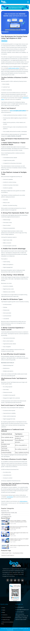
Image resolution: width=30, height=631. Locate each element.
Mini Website (5, 514)
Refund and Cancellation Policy (7, 622)
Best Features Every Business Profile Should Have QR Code (18, 527)
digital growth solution (13, 68)
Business (5, 510)
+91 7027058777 (19, 607)
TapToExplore (10, 497)
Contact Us (4, 614)
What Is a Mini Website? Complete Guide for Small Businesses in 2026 (18, 521)
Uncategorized (6, 516)
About (3, 610)
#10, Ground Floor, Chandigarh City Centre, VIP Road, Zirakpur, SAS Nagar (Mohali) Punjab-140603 (21, 617)
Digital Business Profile (9, 512)
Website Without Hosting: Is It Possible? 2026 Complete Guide (19, 539)
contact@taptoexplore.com (22, 609)
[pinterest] (18, 580)
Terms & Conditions (6, 617)
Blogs (3, 612)
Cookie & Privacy (5, 619)
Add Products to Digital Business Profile (19, 545)
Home (3, 607)
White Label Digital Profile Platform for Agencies (19, 533)
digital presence (23, 501)
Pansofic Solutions (18, 629)
